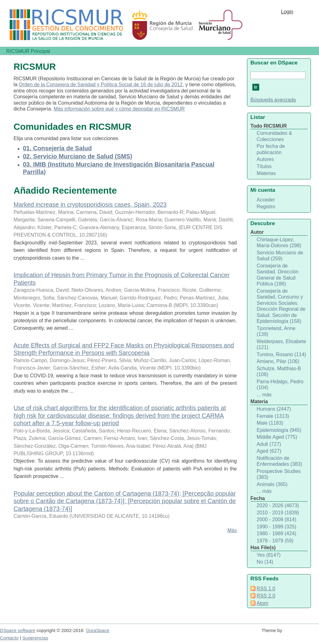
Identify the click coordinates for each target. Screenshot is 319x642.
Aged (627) (269, 451)
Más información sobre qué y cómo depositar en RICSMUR (119, 108)
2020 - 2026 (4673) (278, 505)
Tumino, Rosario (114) (281, 354)
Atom (262, 603)
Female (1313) (273, 416)
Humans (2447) (274, 409)
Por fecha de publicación (271, 149)
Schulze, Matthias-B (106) (279, 371)
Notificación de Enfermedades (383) (279, 461)
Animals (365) (272, 484)
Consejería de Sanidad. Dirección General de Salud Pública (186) (277, 275)
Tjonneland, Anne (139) (276, 331)
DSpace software (17, 630)
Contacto (9, 637)
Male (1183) (270, 423)
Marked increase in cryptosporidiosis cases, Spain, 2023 (89, 204)
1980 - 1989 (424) (276, 533)
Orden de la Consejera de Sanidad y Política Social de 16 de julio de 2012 (101, 84)
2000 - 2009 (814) (276, 519)
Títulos (264, 166)
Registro (266, 206)
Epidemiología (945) (279, 430)
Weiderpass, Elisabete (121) (281, 344)
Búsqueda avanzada (273, 99)
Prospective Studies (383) (279, 474)
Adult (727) (269, 444)
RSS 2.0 (266, 595)
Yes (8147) (269, 555)
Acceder (266, 199)
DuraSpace (97, 630)
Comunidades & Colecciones (274, 136)
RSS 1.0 (266, 588)
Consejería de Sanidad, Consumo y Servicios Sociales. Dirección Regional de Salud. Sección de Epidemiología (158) (281, 306)
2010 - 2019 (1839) (278, 512)
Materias (266, 173)
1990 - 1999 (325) (276, 526)
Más (232, 530)
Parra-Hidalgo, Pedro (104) (280, 384)
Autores (265, 159)
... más (264, 394)
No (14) (265, 561)
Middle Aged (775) (277, 437)
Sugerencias (35, 637)
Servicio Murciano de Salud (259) (280, 256)
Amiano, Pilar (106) (278, 361)
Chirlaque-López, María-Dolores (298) (279, 242)
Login (287, 11)
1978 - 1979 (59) (275, 540)
